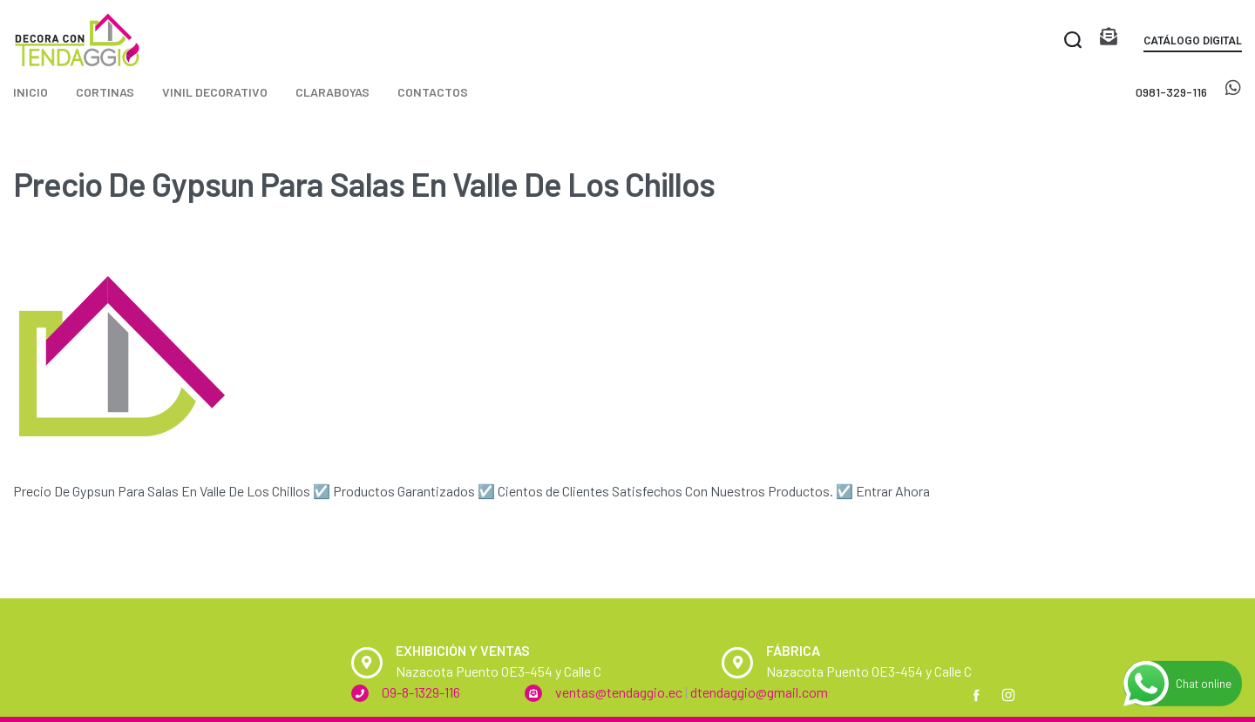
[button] (1192, 44)
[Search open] (1072, 40)
